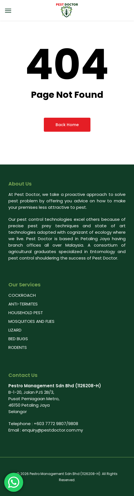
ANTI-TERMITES (23, 304)
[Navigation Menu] (8, 10)
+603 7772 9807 (50, 424)
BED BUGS (18, 339)
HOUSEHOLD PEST (25, 313)
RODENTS (17, 347)
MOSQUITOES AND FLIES (31, 321)
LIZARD (14, 330)
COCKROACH (22, 295)
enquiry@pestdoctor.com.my (52, 430)
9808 (73, 424)
